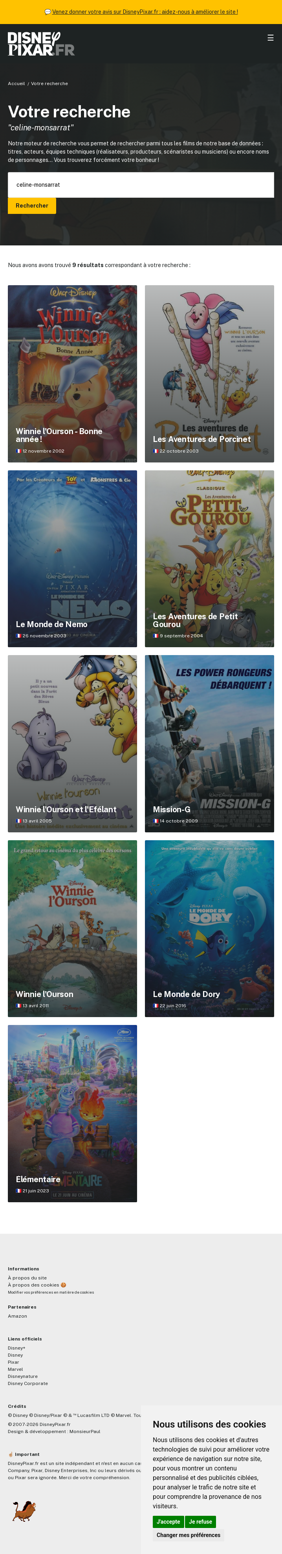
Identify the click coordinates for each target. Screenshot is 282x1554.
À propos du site (27, 1278)
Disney (15, 1355)
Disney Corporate (28, 1383)
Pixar (13, 1362)
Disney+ (17, 1348)
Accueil (16, 83)
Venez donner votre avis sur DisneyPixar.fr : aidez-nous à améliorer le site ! (145, 12)
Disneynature (23, 1376)
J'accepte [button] (168, 1522)
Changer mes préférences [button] (188, 1535)
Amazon (17, 1316)
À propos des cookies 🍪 (37, 1285)
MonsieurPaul (85, 1431)
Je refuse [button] (200, 1522)
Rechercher (32, 205)
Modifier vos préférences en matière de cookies (51, 1292)
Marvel (15, 1369)
